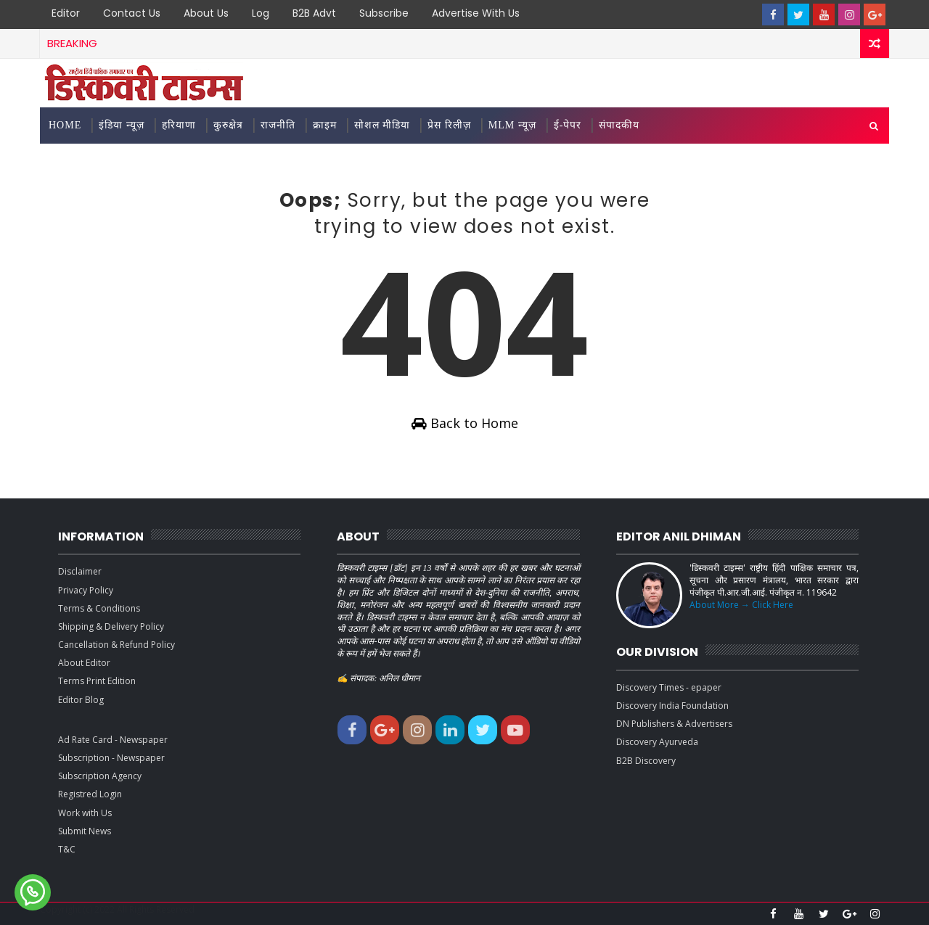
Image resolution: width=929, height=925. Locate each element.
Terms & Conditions (99, 608)
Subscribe (384, 13)
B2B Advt (314, 13)
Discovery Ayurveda (657, 742)
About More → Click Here (741, 605)
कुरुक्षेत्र (228, 125)
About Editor (84, 663)
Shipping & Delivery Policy (111, 626)
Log (260, 13)
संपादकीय (619, 125)
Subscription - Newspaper (111, 758)
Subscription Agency (100, 776)
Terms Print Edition (97, 681)
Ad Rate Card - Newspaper (113, 739)
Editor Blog (81, 700)
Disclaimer (80, 571)
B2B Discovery (646, 761)
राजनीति (278, 125)
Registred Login (90, 794)
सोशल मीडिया (382, 125)
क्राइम (325, 125)
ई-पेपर (568, 125)
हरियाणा (179, 125)
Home (65, 125)
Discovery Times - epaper (668, 687)
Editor (66, 13)
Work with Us (85, 813)
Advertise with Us (476, 13)
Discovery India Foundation (672, 705)
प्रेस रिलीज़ (449, 125)
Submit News (84, 831)
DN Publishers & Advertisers (674, 724)
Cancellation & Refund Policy (116, 644)
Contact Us (131, 13)
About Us (206, 13)
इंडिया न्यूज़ (121, 125)
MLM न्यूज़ (512, 125)
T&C (66, 849)
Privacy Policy (85, 590)
